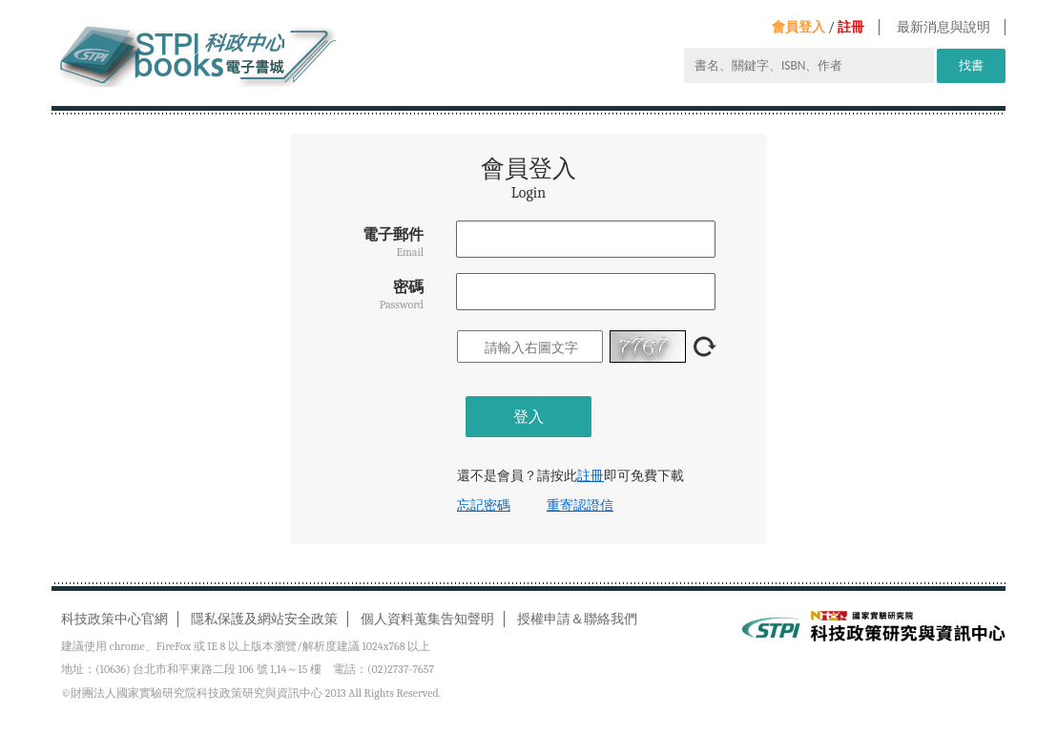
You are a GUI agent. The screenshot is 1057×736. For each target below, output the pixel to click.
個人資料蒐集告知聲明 (427, 619)
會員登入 (798, 27)
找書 (971, 65)
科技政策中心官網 (114, 619)
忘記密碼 (483, 505)
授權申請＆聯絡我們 (577, 619)
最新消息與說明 (943, 27)
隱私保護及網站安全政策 (264, 619)
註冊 (851, 27)
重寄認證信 (580, 505)
